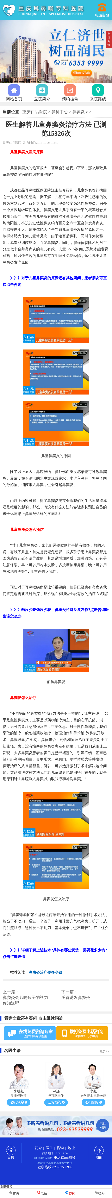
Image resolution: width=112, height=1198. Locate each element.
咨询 (60, 1148)
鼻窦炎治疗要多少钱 (45, 972)
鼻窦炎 (78, 111)
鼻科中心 (59, 111)
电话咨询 (108, 39)
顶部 (99, 1155)
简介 (38, 1148)
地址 (71, 1148)
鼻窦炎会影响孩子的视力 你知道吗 (25, 1000)
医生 (49, 1148)
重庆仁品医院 (34, 111)
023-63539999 (102, 8)
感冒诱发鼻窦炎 (75, 997)
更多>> (104, 1051)
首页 (10, 1155)
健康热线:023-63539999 (54, 1167)
